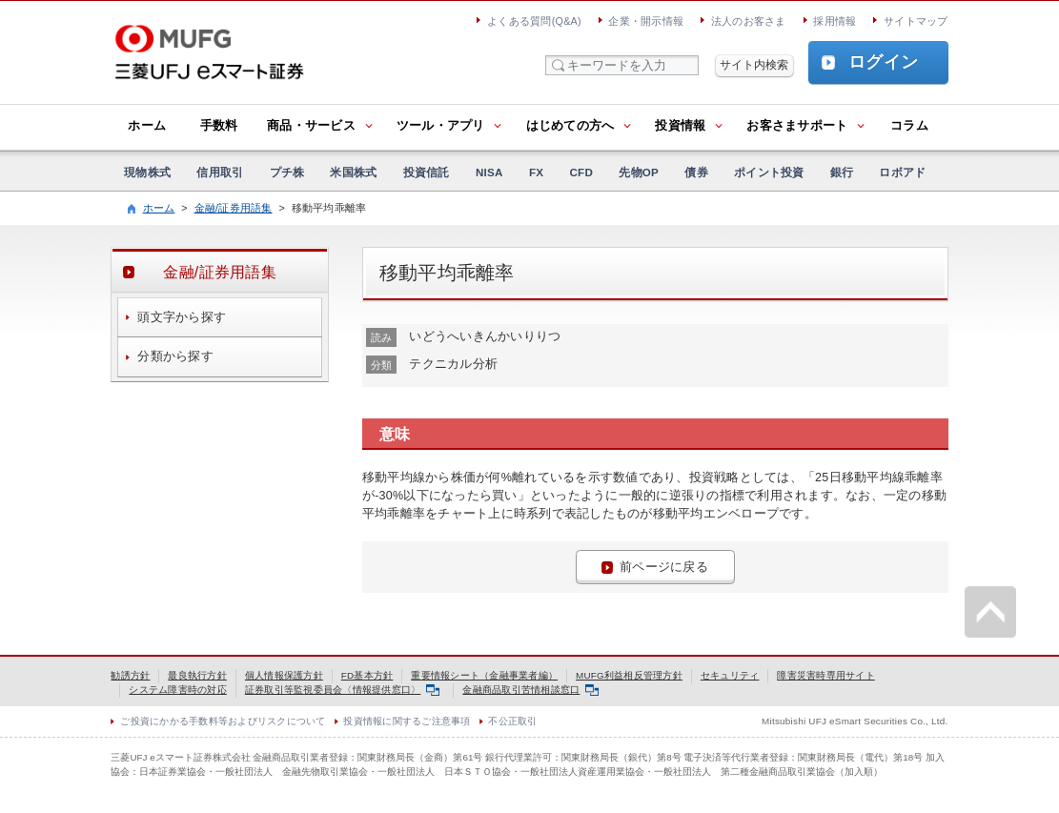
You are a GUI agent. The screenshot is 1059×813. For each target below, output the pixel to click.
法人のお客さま (748, 21)
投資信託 (426, 172)
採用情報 (834, 21)
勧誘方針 (130, 675)
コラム (909, 125)
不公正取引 (512, 721)
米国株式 (353, 172)
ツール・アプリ (441, 125)
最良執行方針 (197, 675)
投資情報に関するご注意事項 (406, 721)
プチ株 (287, 172)
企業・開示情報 (645, 21)
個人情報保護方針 (284, 675)
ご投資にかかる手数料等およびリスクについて (222, 721)
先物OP (639, 172)
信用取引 (219, 172)
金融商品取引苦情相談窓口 (530, 689)
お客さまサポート (796, 125)
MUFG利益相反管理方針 (629, 675)
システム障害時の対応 (178, 689)
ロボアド (902, 172)
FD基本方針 (367, 675)
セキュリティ (730, 675)
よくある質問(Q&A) (534, 21)
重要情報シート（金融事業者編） (484, 675)
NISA (489, 172)
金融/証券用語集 (233, 207)
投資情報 (680, 125)
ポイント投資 (769, 172)
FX (536, 172)
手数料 (219, 125)
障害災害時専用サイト (826, 675)
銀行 (842, 172)
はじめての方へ (570, 125)
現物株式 (147, 172)
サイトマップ (916, 21)
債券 (696, 172)
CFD (581, 172)
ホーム (147, 125)
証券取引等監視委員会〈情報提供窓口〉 (342, 689)
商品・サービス (311, 125)
